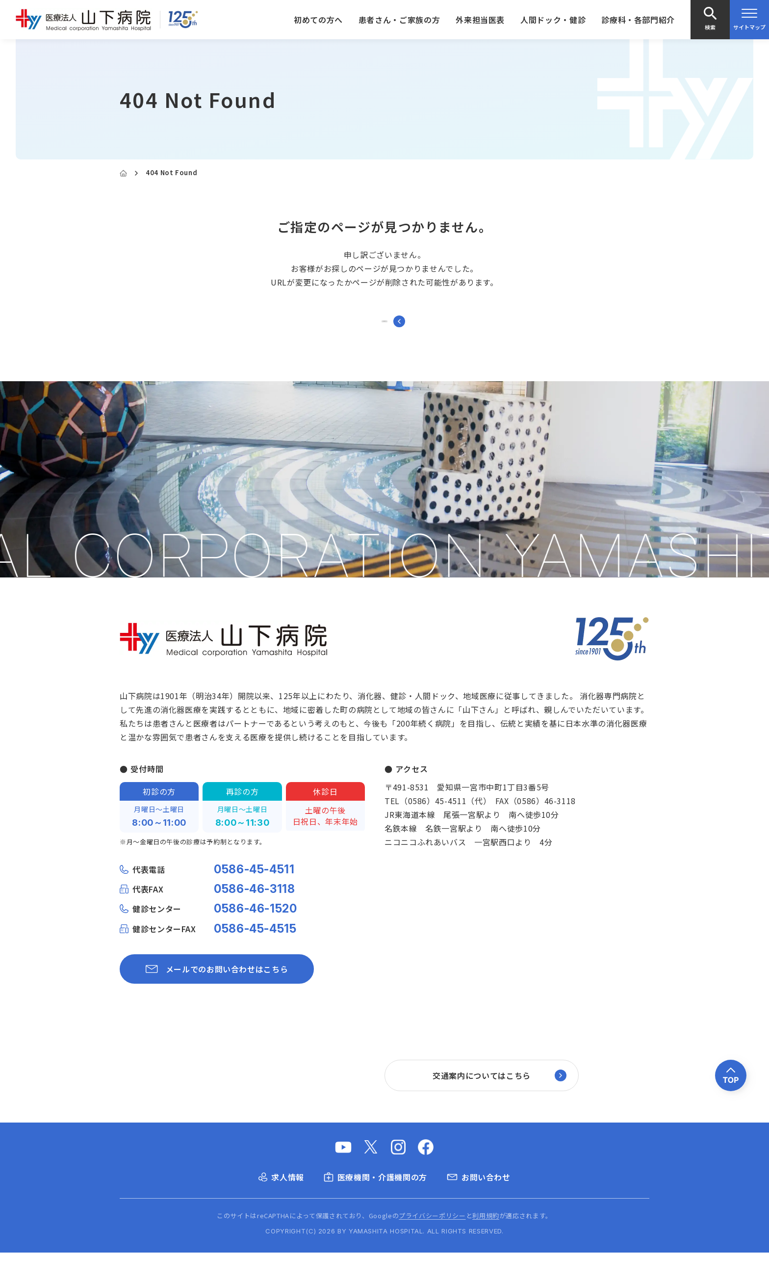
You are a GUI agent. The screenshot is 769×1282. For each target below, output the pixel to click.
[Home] (123, 173)
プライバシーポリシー (432, 1245)
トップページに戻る (384, 335)
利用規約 (485, 1245)
